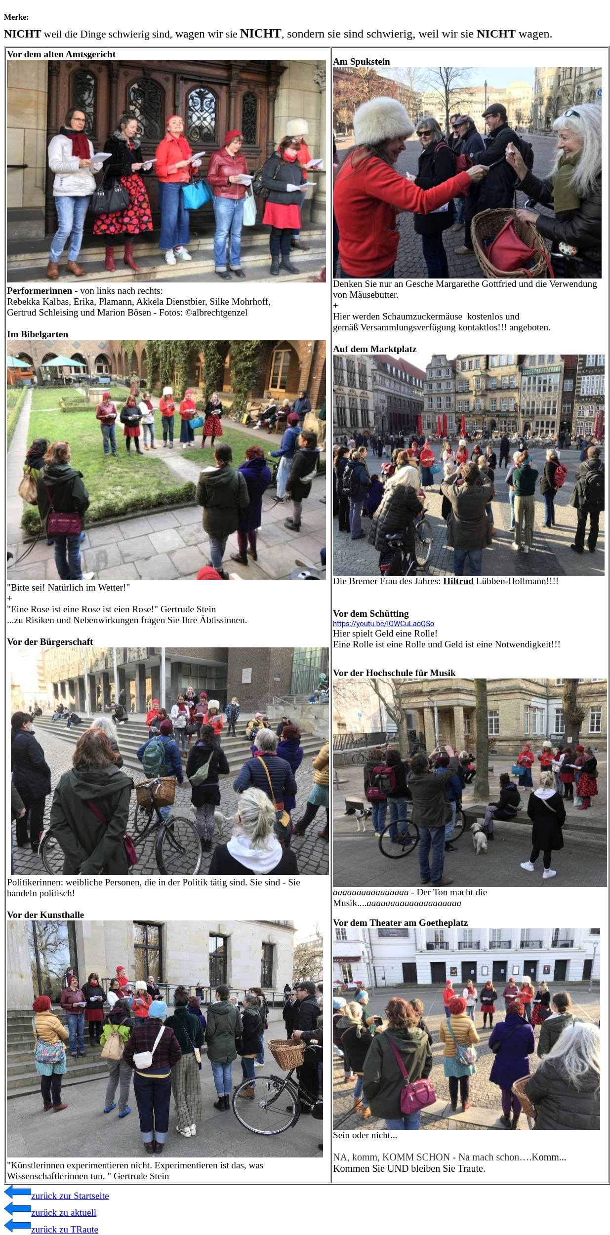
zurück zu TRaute (51, 1229)
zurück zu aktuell (50, 1212)
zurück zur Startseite (56, 1196)
